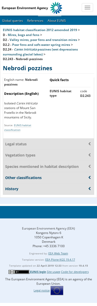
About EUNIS (57, 20)
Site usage (53, 272)
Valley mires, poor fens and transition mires (43, 40)
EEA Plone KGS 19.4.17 (60, 259)
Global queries (12, 20)
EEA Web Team (58, 253)
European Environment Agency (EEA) (48, 228)
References (35, 20)
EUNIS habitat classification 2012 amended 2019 (40, 30)
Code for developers (75, 272)
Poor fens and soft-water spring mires (41, 44)
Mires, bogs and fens (23, 35)
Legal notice (42, 290)
